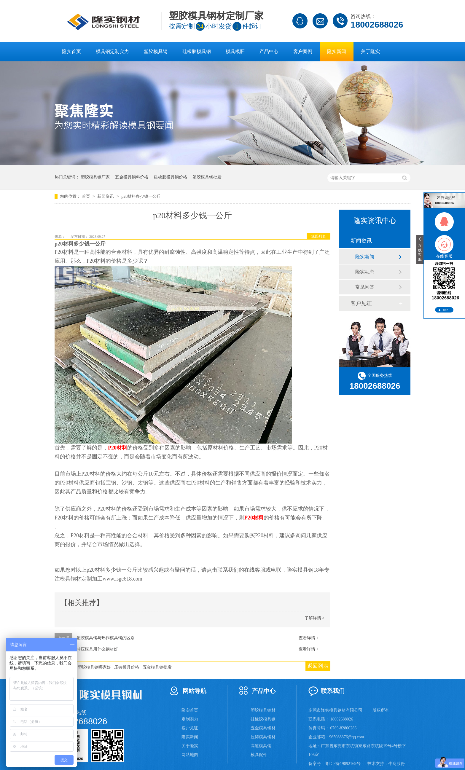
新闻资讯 (106, 196)
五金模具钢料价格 (131, 177)
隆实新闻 (336, 51)
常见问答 (364, 286)
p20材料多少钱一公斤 (141, 196)
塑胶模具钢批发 (207, 177)
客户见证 (361, 303)
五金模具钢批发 (157, 667)
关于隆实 (370, 51)
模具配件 (259, 755)
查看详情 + (309, 638)
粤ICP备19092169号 (343, 763)
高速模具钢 (261, 746)
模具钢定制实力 (112, 51)
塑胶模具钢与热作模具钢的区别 (106, 638)
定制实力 (189, 719)
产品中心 (268, 51)
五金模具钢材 (263, 728)
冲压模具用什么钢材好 (97, 649)
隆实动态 (364, 271)
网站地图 (189, 755)
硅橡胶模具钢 (196, 51)
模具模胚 (235, 51)
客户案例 (302, 51)
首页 (86, 196)
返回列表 (318, 236)
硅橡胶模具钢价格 (170, 177)
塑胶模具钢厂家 (95, 177)
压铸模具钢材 (263, 737)
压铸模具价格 (126, 667)
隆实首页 (71, 51)
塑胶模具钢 (156, 51)
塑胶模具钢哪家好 (94, 667)
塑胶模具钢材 (263, 710)
